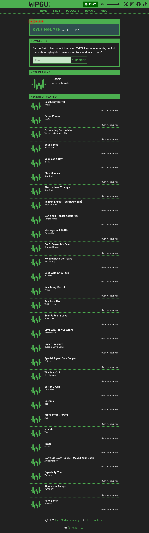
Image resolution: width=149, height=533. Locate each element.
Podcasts (73, 11)
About (105, 11)
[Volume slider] (113, 4)
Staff (57, 11)
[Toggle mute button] (102, 4)
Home (43, 11)
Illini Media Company (67, 520)
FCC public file (95, 520)
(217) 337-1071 (76, 527)
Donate (90, 11)
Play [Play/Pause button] (90, 4)
